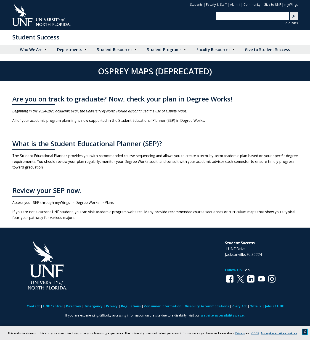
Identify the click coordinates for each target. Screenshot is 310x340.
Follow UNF (234, 270)
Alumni (235, 4)
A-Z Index (292, 23)
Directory (73, 306)
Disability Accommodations (207, 306)
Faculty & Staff (216, 4)
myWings (291, 4)
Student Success (35, 37)
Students (196, 4)
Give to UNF (272, 4)
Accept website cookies (279, 333)
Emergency (94, 306)
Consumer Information (162, 306)
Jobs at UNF (274, 306)
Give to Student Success (267, 49)
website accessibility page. (223, 315)
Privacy (240, 333)
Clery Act (239, 306)
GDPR (255, 333)
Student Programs (164, 49)
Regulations (131, 306)
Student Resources (114, 49)
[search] (249, 16)
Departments (69, 49)
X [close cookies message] (305, 331)
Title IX (256, 306)
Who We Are (31, 49)
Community (252, 4)
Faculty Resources (213, 49)
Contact (33, 306)
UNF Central (53, 306)
